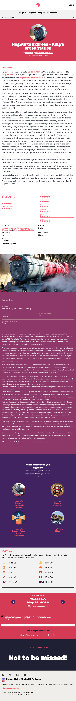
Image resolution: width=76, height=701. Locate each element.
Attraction (29, 53)
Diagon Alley (34, 72)
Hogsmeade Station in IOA (31, 77)
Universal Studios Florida (44, 53)
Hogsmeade (7, 74)
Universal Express (9, 244)
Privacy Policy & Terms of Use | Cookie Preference (17, 695)
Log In (71, 5)
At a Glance (9, 17)
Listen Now (11, 689)
